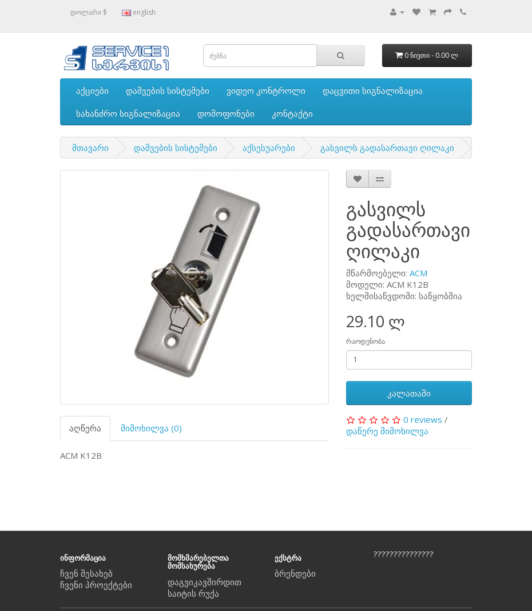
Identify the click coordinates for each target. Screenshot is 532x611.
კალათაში (409, 393)
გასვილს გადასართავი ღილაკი (387, 147)
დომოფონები (226, 113)
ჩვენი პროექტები (96, 584)
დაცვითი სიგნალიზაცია (373, 90)
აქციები (92, 90)
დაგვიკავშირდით (204, 582)
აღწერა (85, 428)
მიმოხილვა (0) (151, 428)
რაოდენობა (365, 341)
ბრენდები (295, 573)
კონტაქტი (292, 113)
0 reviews (422, 419)
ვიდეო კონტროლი (266, 90)
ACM (418, 273)
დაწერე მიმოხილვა (387, 431)
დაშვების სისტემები (167, 90)
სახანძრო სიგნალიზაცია (128, 113)
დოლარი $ (88, 12)
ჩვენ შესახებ (86, 573)
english (139, 12)
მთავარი (90, 147)
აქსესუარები (269, 147)
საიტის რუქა (193, 593)
